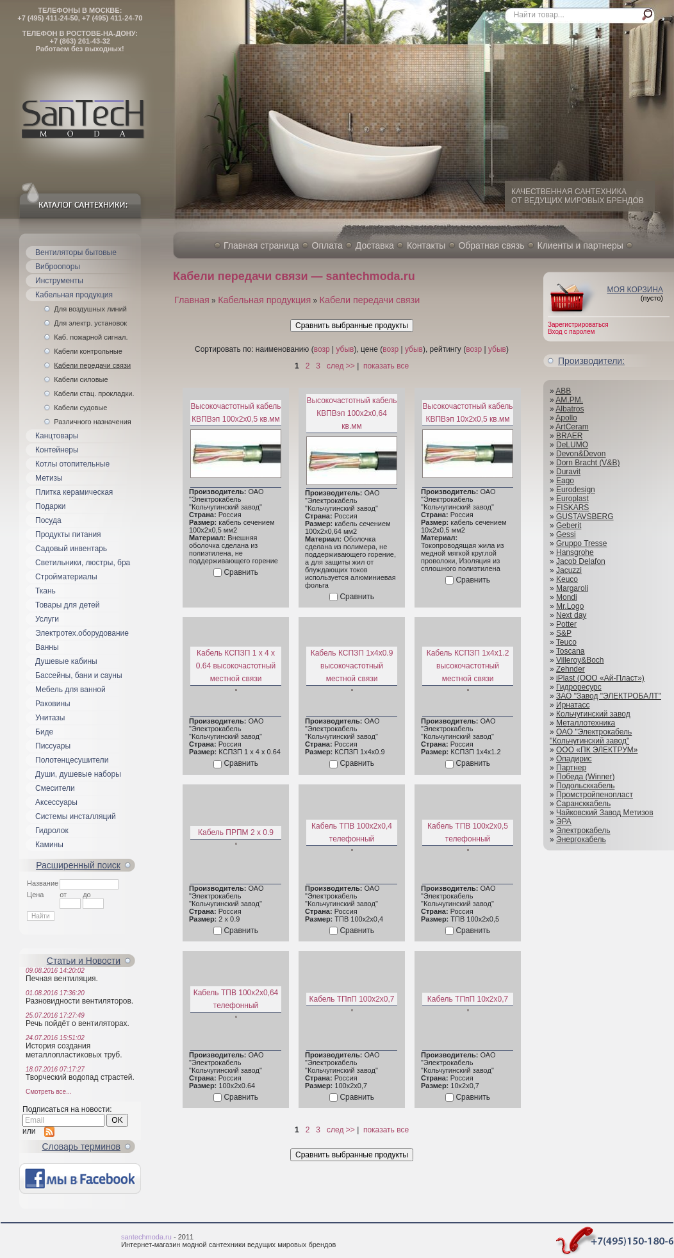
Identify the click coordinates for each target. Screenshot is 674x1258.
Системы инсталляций (75, 816)
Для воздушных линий (90, 309)
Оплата (327, 245)
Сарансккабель (583, 803)
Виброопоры (57, 266)
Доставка (375, 245)
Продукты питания (68, 534)
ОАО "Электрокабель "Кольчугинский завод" (591, 736)
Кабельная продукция (74, 294)
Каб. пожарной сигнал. (90, 337)
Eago (565, 480)
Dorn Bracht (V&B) (588, 462)
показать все (386, 365)
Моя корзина (635, 289)
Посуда (48, 520)
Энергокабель (581, 839)
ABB (563, 390)
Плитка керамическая (74, 492)
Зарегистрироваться (578, 324)
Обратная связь (491, 245)
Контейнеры (57, 449)
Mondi (566, 597)
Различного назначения (92, 422)
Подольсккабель (585, 785)
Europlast (572, 498)
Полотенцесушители (71, 760)
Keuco (567, 579)
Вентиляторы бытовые (76, 252)
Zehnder (570, 669)
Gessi (566, 534)
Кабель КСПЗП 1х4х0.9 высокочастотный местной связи (352, 666)
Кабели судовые (80, 407)
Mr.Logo (570, 606)
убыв (345, 349)
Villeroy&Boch (580, 660)
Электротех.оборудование (82, 633)
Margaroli (572, 588)
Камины (49, 844)
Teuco (566, 642)
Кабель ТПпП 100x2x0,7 (351, 999)
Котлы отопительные (72, 463)
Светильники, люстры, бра (82, 562)
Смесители (55, 788)
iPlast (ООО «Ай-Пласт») (600, 678)
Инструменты (59, 280)
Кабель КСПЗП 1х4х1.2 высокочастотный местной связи (468, 666)
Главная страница (261, 245)
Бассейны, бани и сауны (78, 675)
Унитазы (50, 717)
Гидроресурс (579, 687)
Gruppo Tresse (581, 543)
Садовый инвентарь (71, 548)
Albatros (569, 408)
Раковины (52, 703)
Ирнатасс (572, 704)
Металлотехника (585, 722)
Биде (44, 731)
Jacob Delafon (580, 561)
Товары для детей (67, 604)
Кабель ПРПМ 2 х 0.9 (236, 832)
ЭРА (563, 821)
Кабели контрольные (88, 351)
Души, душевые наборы (78, 774)
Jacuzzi (569, 570)
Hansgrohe (575, 552)
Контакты (426, 245)
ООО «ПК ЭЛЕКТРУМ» (596, 749)
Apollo (566, 417)
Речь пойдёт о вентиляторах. (77, 1023)
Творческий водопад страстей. (80, 1077)
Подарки (50, 506)
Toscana (570, 651)
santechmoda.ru (146, 1237)
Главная (192, 300)
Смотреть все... (48, 1091)
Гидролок (52, 830)
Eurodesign (575, 489)
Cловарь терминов (81, 1146)
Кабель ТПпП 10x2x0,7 (467, 999)
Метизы (49, 478)
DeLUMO (572, 444)
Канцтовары (56, 435)
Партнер (571, 767)
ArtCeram (571, 426)
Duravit (568, 471)
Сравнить (241, 572)
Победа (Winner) (585, 776)
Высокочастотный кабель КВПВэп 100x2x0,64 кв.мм (351, 413)
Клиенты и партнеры (580, 245)
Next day (571, 615)
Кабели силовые (81, 379)
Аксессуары (56, 802)
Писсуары (52, 745)
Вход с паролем (571, 331)
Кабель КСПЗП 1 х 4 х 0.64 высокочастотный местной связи (235, 666)
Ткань (45, 590)
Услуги (47, 619)
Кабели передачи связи (92, 365)
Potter (566, 624)
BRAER (569, 435)
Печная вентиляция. (62, 978)
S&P (563, 633)
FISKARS (572, 507)
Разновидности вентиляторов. (79, 1001)
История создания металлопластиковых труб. (74, 1050)
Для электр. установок (90, 323)
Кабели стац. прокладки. (94, 393)
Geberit (568, 525)
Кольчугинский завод (593, 713)
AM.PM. (569, 399)
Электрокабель (583, 830)
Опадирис (574, 758)
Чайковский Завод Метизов (604, 812)
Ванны (47, 647)
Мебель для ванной (70, 689)
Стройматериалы (66, 576)
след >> (341, 365)
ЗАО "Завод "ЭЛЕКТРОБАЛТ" (608, 695)
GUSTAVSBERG (585, 516)
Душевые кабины (66, 661)
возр (322, 349)
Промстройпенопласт (594, 794)
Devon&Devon (580, 453)
